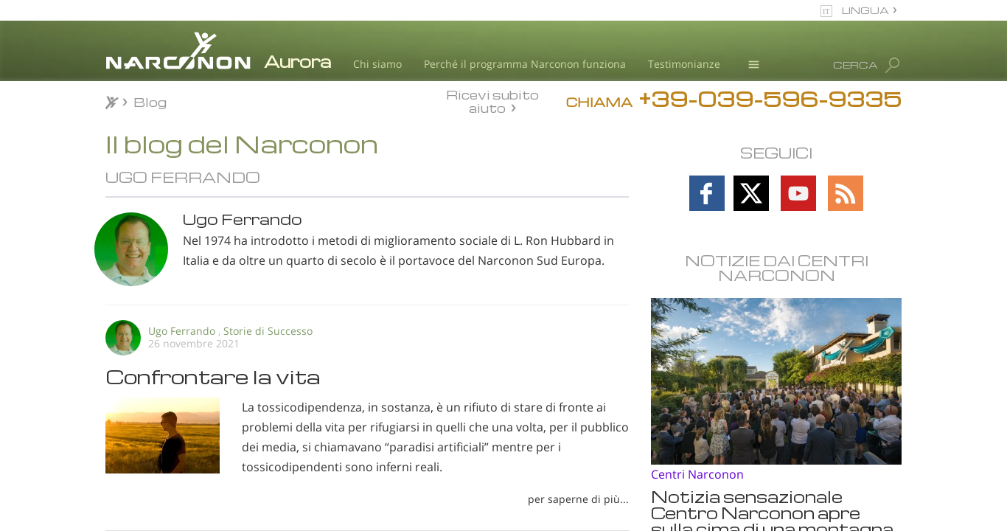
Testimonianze (684, 64)
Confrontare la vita (213, 376)
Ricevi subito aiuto (492, 101)
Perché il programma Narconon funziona (525, 64)
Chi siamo (377, 64)
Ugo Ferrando (181, 331)
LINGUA (865, 10)
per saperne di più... (578, 499)
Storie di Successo (268, 331)
